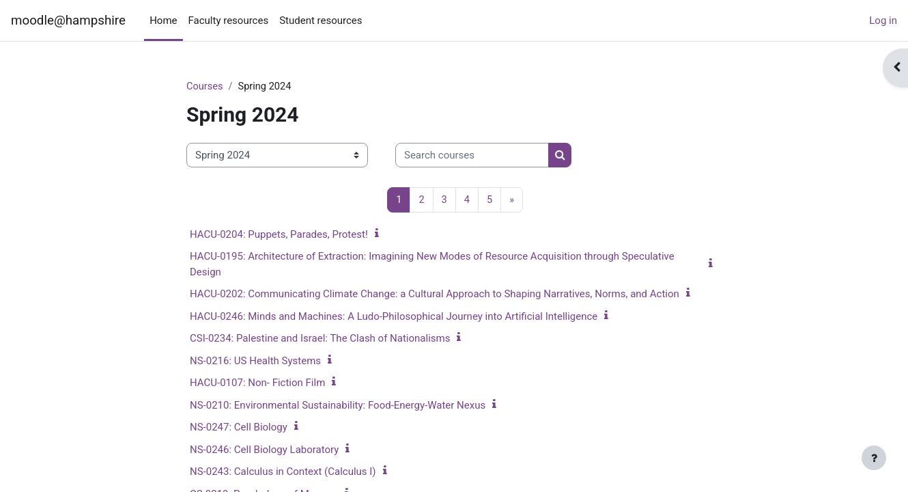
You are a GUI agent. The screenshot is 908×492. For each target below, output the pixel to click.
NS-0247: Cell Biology (238, 428)
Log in (883, 20)
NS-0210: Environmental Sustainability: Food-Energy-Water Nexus (337, 406)
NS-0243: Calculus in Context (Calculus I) (283, 472)
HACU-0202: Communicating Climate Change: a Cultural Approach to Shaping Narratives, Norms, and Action (434, 294)
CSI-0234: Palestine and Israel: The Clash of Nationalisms (320, 339)
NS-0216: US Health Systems (255, 361)
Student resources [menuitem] (320, 20)
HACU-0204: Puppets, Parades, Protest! (279, 235)
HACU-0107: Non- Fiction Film (257, 383)
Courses (205, 87)
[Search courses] (472, 156)
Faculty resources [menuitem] (228, 20)
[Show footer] (874, 458)
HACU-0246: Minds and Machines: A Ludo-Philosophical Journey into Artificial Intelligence (393, 317)
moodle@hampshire (68, 20)
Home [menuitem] (163, 20)
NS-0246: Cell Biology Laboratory (264, 450)
